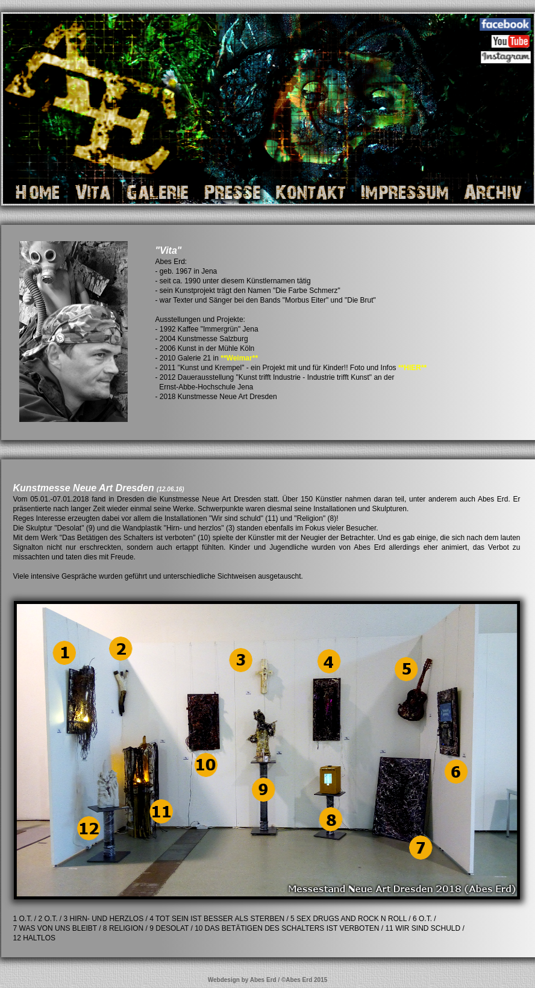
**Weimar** (239, 358)
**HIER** (412, 367)
